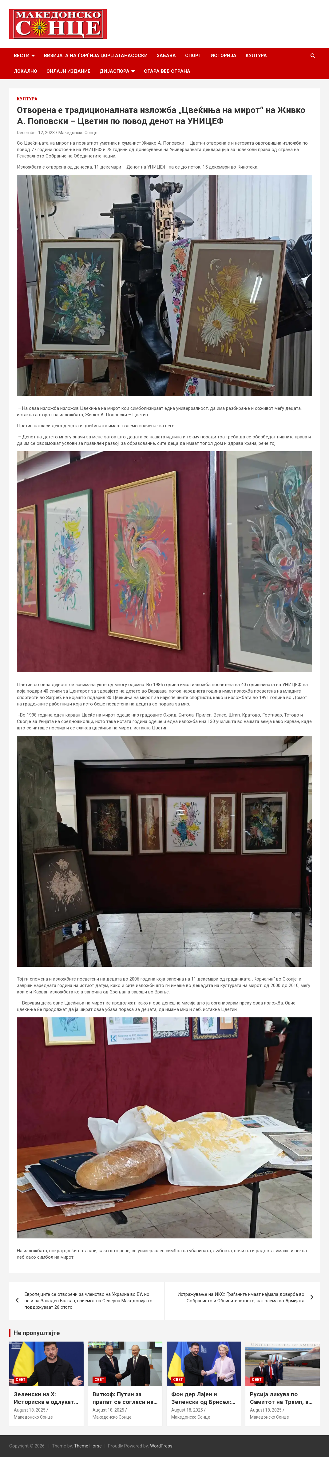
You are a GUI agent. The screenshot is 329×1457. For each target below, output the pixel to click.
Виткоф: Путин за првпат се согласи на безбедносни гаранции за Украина (125, 1405)
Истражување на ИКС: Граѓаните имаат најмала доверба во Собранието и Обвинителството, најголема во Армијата (240, 1298)
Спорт (193, 55)
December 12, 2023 (36, 132)
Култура (256, 55)
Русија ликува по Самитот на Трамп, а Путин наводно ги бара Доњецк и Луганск (282, 1405)
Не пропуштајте (37, 1333)
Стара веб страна (167, 71)
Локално (25, 71)
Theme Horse (88, 1446)
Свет (21, 1379)
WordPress (161, 1446)
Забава (166, 55)
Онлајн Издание (68, 71)
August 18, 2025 (30, 1410)
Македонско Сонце (77, 132)
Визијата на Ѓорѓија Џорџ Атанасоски (96, 55)
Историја (223, 55)
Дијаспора (114, 71)
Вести (22, 55)
